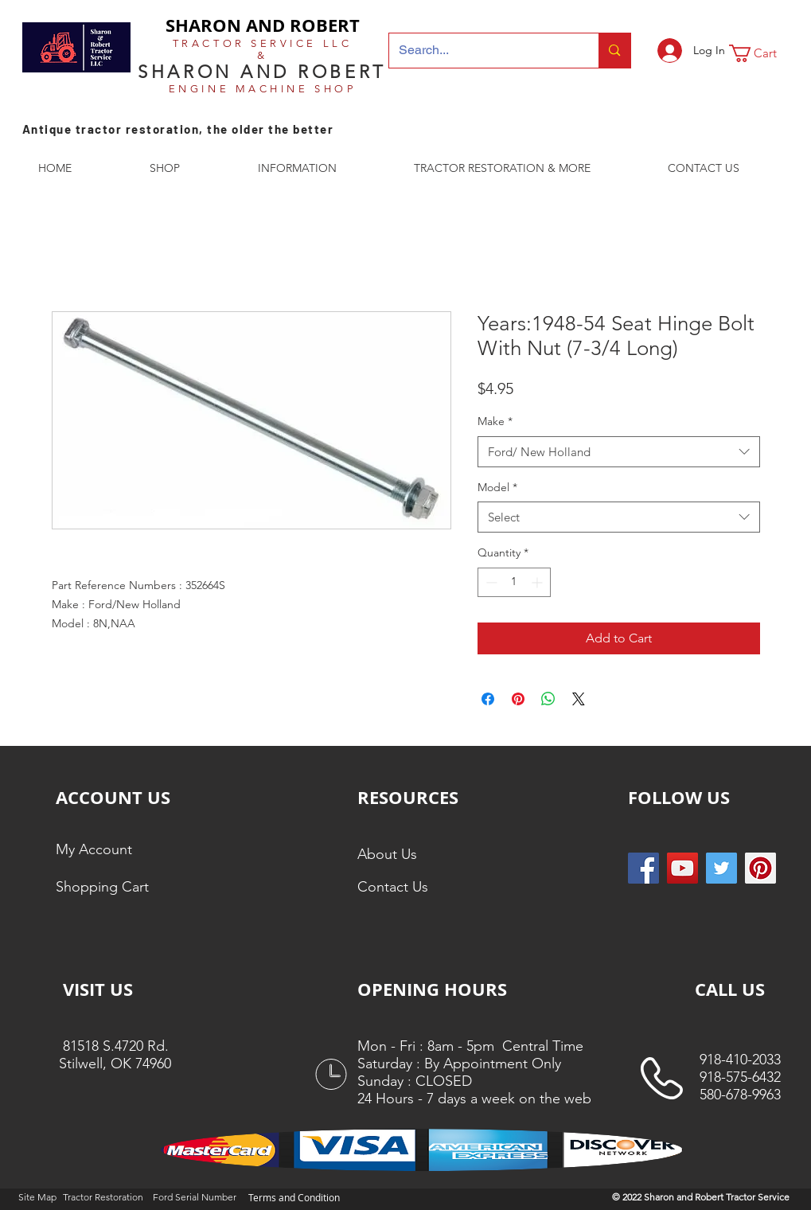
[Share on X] (578, 698)
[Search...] (482, 50)
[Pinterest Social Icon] (760, 868)
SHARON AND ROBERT (263, 25)
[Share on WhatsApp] (548, 698)
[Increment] (538, 582)
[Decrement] (490, 582)
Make (495, 421)
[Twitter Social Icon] (721, 868)
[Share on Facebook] (487, 698)
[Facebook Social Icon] (643, 868)
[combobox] (619, 451)
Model (497, 487)
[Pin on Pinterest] (518, 698)
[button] (763, 53)
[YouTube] (682, 868)
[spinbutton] (514, 582)
